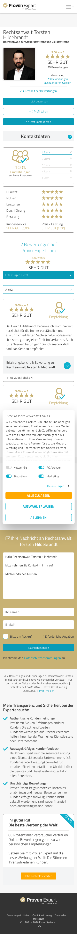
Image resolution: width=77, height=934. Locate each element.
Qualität (11, 192)
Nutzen (11, 198)
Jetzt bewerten (38, 101)
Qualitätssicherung (42, 915)
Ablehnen (38, 517)
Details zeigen (55, 486)
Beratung (12, 216)
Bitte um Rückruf (21, 636)
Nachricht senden (38, 648)
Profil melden (46, 691)
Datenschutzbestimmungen (42, 658)
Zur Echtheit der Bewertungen (38, 91)
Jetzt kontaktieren (38, 122)
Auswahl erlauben (38, 506)
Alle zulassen (38, 495)
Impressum (38, 918)
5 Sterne (46, 152)
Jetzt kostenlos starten (38, 876)
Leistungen (14, 204)
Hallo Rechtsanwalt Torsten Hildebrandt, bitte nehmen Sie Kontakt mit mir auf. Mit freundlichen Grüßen (38, 575)
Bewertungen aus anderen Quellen (57, 81)
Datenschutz (61, 915)
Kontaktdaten (46, 136)
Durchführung (15, 210)
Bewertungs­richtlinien (18, 915)
